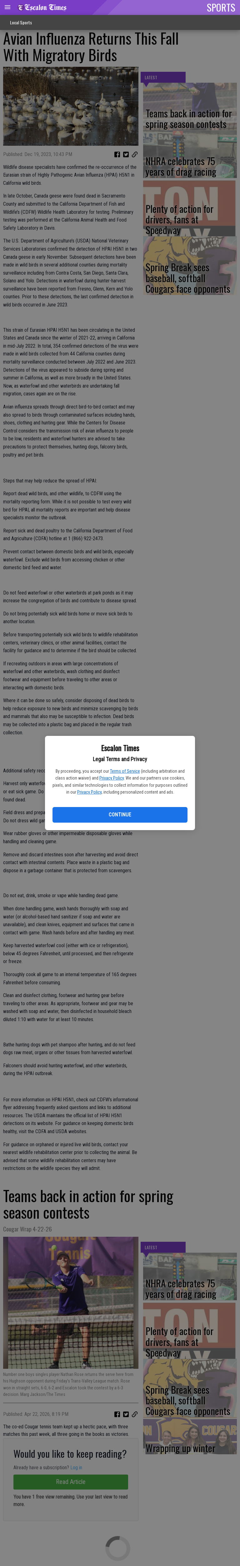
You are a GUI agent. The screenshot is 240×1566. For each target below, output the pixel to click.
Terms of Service (125, 771)
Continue (120, 815)
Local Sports (21, 22)
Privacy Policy (111, 778)
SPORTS (221, 7)
